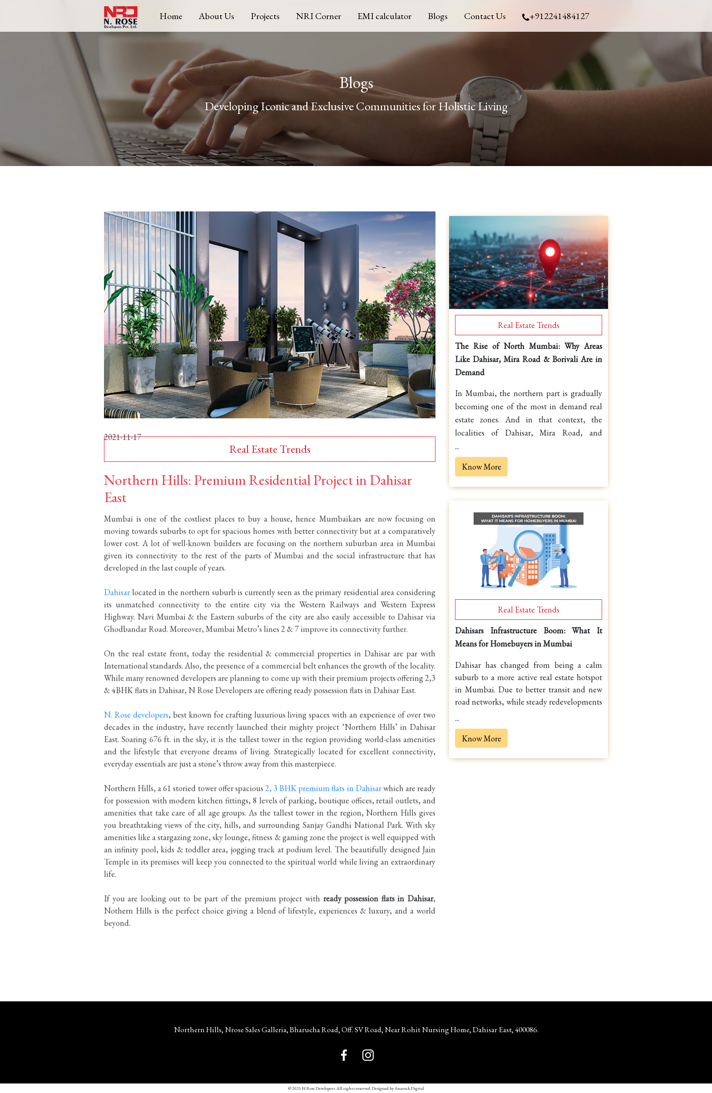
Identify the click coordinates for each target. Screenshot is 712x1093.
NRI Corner (318, 16)
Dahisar (117, 604)
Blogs (438, 16)
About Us (216, 16)
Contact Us (485, 16)
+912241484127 (555, 16)
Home (170, 16)
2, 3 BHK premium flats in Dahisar (323, 800)
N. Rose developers (136, 727)
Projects (265, 16)
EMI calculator (384, 16)
